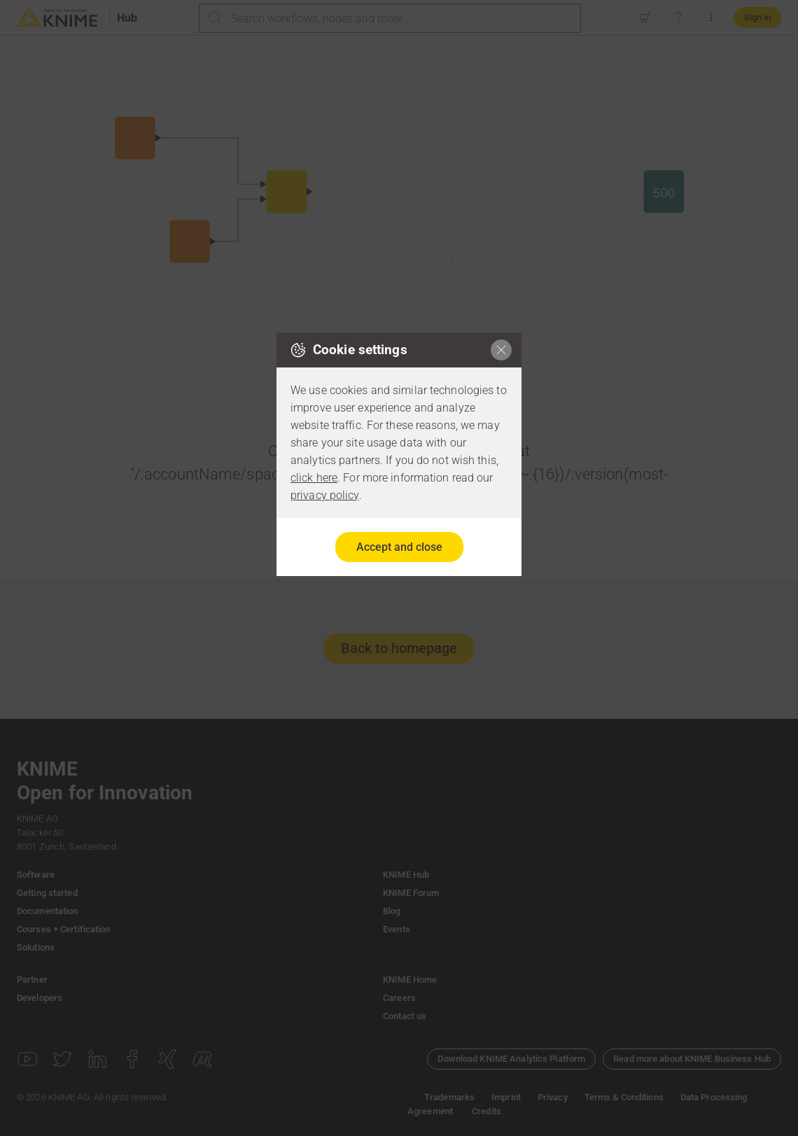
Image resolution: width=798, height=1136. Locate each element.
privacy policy (324, 495)
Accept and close (399, 547)
